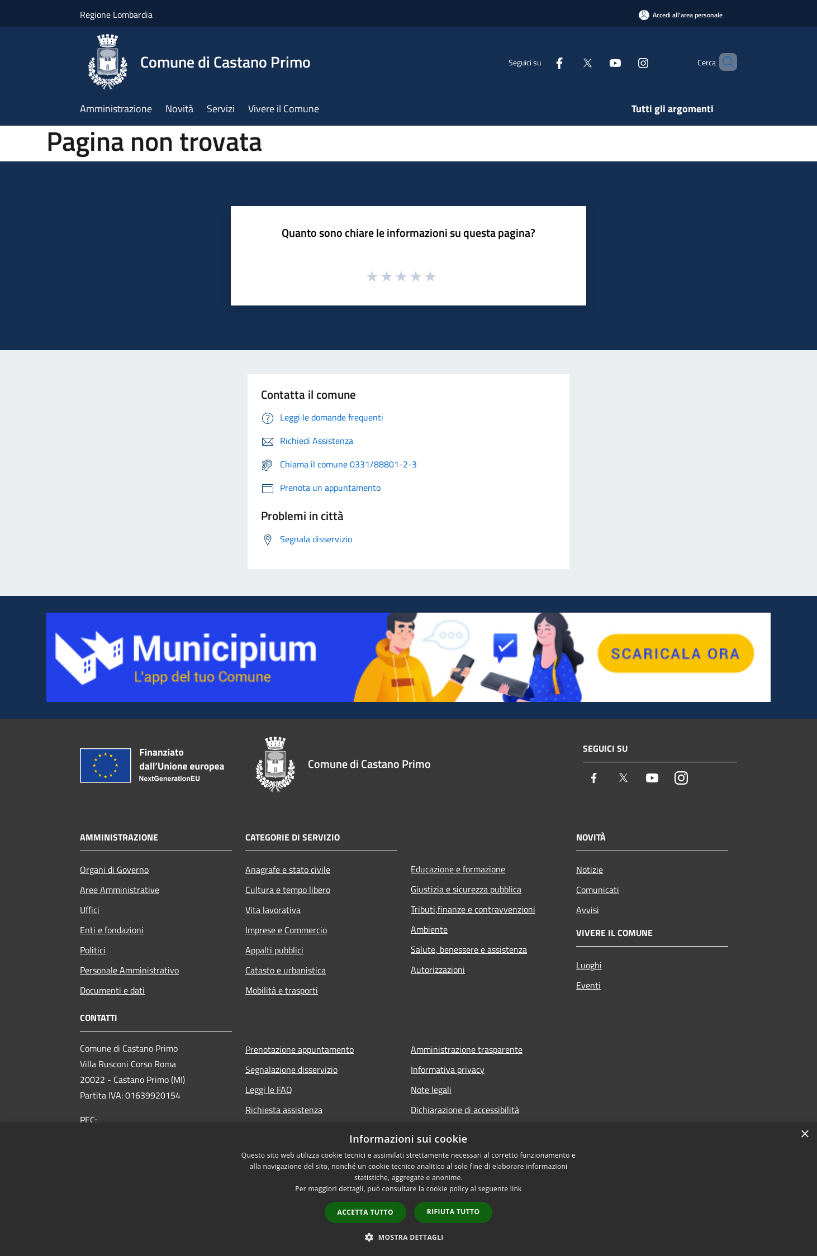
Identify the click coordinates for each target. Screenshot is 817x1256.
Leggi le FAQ (268, 1089)
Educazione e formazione (458, 869)
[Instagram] (624, 61)
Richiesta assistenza (283, 1109)
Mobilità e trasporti (281, 990)
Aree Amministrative (119, 889)
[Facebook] (540, 61)
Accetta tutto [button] (365, 1212)
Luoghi (589, 965)
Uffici (89, 909)
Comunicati (597, 889)
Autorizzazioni (438, 969)
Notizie (589, 869)
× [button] (804, 1134)
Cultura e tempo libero (287, 889)
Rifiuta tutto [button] (453, 1211)
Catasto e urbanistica (285, 970)
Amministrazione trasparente (466, 1049)
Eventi (588, 985)
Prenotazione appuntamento (299, 1049)
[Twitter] (568, 61)
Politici (93, 950)
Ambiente (429, 929)
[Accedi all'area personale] (680, 15)
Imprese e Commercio (286, 930)
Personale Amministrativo (129, 970)
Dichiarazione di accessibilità (465, 1109)
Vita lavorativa (273, 909)
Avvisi (587, 909)
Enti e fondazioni (112, 930)
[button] (408, 1237)
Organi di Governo (114, 869)
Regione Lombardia (116, 14)
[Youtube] (596, 61)
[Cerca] (723, 62)
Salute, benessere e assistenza (469, 949)
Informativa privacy (447, 1069)
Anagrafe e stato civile (287, 869)
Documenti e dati (112, 990)
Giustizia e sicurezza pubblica (466, 889)
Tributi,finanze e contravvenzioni (473, 909)
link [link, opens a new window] (516, 1188)
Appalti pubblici (274, 950)
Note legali (431, 1089)
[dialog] (408, 1189)
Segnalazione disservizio (291, 1069)
